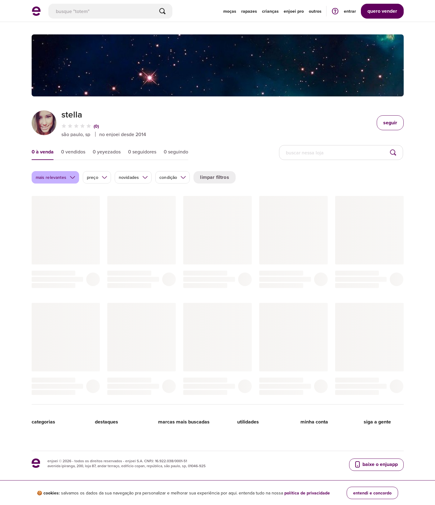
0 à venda (43, 151)
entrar (350, 11)
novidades (133, 177)
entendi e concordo (372, 493)
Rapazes (249, 11)
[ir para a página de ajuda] (335, 11)
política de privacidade (307, 493)
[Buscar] (162, 11)
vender (382, 11)
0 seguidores (142, 151)
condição (172, 177)
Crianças (270, 11)
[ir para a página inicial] (36, 14)
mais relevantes (56, 177)
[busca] (110, 11)
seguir (390, 122)
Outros (315, 11)
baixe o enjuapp (376, 464)
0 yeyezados (107, 151)
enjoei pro (294, 11)
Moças (229, 11)
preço (97, 177)
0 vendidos (73, 151)
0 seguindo (176, 151)
